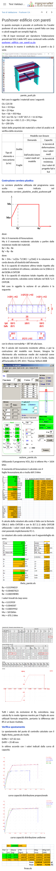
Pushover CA (24, 12)
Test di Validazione (9, 12)
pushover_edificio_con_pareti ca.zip (18, 42)
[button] (41, 12)
